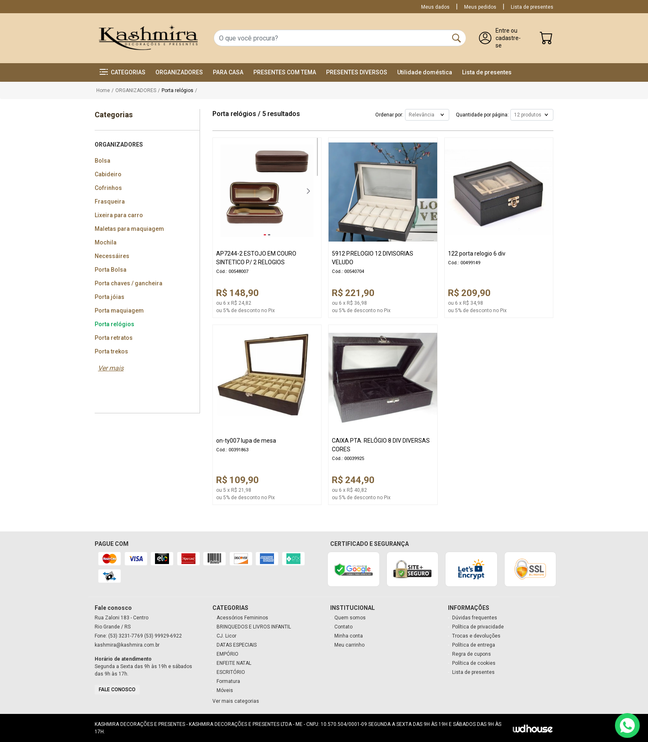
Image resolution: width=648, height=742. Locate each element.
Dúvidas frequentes (474, 618)
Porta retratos (114, 337)
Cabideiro (108, 174)
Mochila (106, 242)
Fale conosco (117, 689)
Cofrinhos (108, 188)
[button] (122, 72)
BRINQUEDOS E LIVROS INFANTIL (254, 627)
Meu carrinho (349, 645)
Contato (343, 627)
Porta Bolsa (110, 269)
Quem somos (350, 618)
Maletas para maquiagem (129, 228)
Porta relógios (114, 324)
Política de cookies (474, 663)
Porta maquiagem (119, 310)
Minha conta (348, 636)
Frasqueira (110, 201)
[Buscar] (456, 38)
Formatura (228, 681)
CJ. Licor (226, 636)
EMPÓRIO (227, 654)
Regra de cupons (471, 654)
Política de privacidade (478, 627)
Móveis (225, 690)
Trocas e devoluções (476, 636)
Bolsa (102, 160)
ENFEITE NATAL (234, 663)
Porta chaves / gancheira (128, 283)
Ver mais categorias (235, 701)
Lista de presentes (532, 7)
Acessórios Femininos (242, 618)
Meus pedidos (480, 7)
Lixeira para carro (119, 215)
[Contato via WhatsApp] (627, 725)
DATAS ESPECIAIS (237, 645)
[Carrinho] (546, 40)
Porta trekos (111, 351)
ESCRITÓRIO (231, 672)
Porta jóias (109, 297)
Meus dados (435, 7)
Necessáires (112, 256)
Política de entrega (473, 645)
